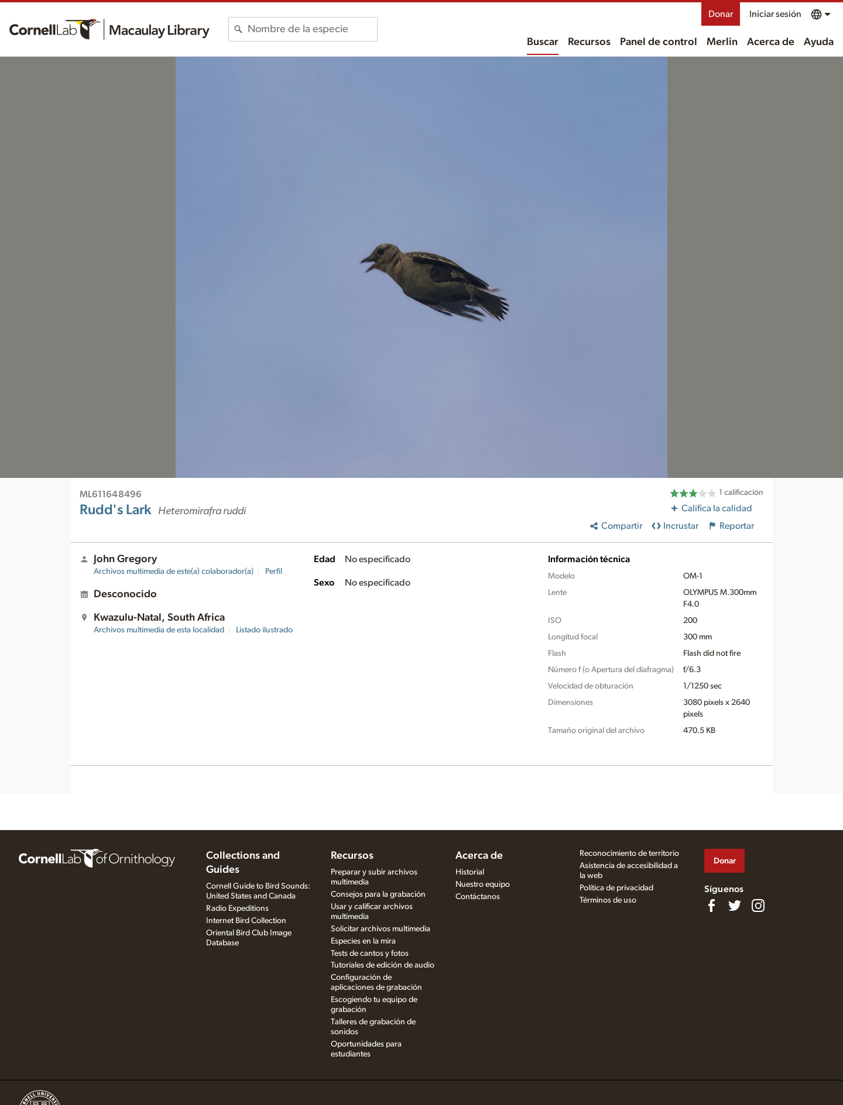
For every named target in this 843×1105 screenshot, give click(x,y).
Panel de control (658, 42)
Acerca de (770, 42)
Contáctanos (477, 897)
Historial (469, 872)
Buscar (542, 42)
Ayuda (819, 42)
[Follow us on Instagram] (758, 906)
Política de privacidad (616, 888)
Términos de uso (608, 900)
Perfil (273, 571)
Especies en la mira (363, 941)
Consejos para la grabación (378, 894)
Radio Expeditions (237, 908)
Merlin (722, 42)
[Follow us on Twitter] (735, 906)
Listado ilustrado (264, 630)
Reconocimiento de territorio (629, 853)
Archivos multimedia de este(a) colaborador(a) (173, 571)
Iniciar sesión (775, 14)
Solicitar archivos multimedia (380, 929)
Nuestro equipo (482, 884)
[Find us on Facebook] (711, 906)
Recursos (589, 42)
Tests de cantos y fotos (370, 953)
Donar (720, 14)
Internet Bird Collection (246, 921)
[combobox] (312, 29)
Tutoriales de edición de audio (382, 965)
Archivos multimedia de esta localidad (159, 630)
